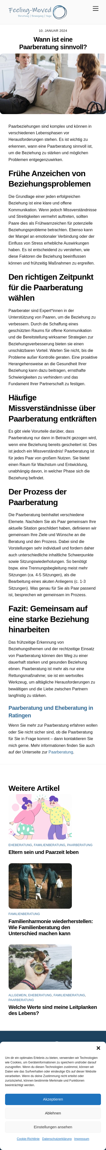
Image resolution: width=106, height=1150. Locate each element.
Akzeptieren (53, 1099)
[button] (98, 1048)
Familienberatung (49, 845)
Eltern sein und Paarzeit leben (44, 852)
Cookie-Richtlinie (28, 1139)
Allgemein (18, 995)
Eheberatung (20, 845)
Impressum (81, 1139)
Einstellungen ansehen (53, 1127)
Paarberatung (61, 752)
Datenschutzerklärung (57, 1139)
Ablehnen (53, 1113)
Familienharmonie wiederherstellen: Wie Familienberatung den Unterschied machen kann (51, 927)
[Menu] (96, 9)
